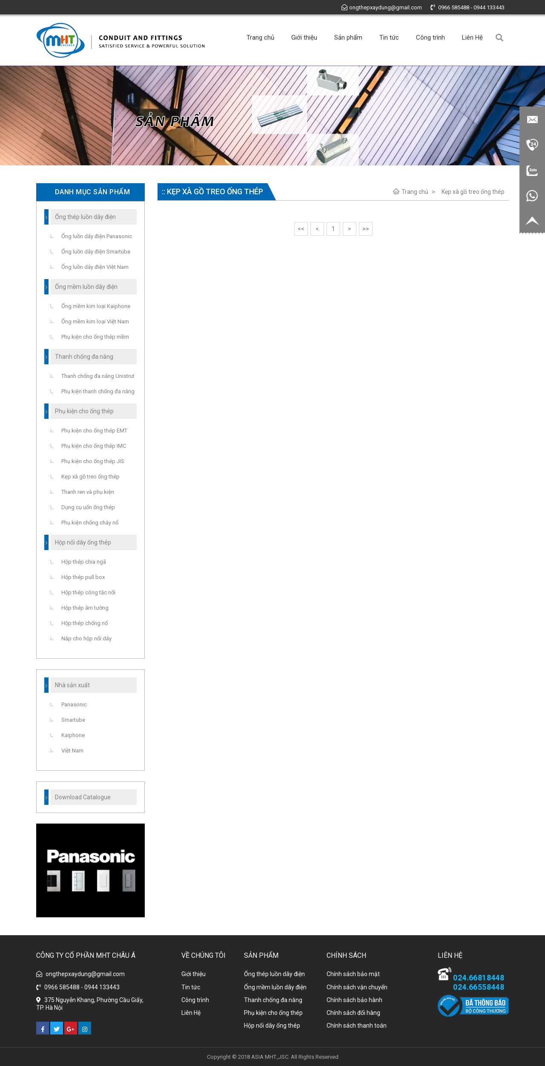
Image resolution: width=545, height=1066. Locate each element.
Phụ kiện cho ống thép (273, 1012)
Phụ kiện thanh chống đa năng (98, 391)
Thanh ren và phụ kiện (87, 492)
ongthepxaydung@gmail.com (381, 7)
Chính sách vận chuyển (357, 987)
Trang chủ (260, 37)
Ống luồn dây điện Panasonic (96, 236)
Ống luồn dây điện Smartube (95, 251)
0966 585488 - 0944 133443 (467, 7)
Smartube (73, 720)
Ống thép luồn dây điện (274, 974)
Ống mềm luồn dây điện (275, 987)
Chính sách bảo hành (354, 1000)
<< (301, 228)
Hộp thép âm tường (85, 608)
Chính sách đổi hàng (353, 1012)
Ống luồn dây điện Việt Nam (95, 267)
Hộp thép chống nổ (84, 623)
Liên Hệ (472, 37)
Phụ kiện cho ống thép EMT (94, 430)
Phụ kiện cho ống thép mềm (95, 337)
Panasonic (74, 704)
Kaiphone (73, 735)
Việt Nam (72, 750)
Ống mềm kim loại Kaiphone (95, 306)
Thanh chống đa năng (273, 1000)
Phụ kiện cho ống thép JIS (92, 461)
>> (365, 228)
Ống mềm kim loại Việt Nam (95, 321)
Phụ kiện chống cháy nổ (89, 522)
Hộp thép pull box (83, 577)
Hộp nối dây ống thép (272, 1025)
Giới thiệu (304, 37)
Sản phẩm (348, 37)
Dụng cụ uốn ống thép (88, 507)
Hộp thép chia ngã (83, 562)
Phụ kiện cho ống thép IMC (93, 446)
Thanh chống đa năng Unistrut (98, 376)
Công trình (430, 37)
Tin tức (389, 37)
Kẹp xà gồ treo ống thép (473, 191)
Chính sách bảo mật (353, 974)
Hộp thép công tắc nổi (88, 592)
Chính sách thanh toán (357, 1025)
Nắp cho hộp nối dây (86, 638)
